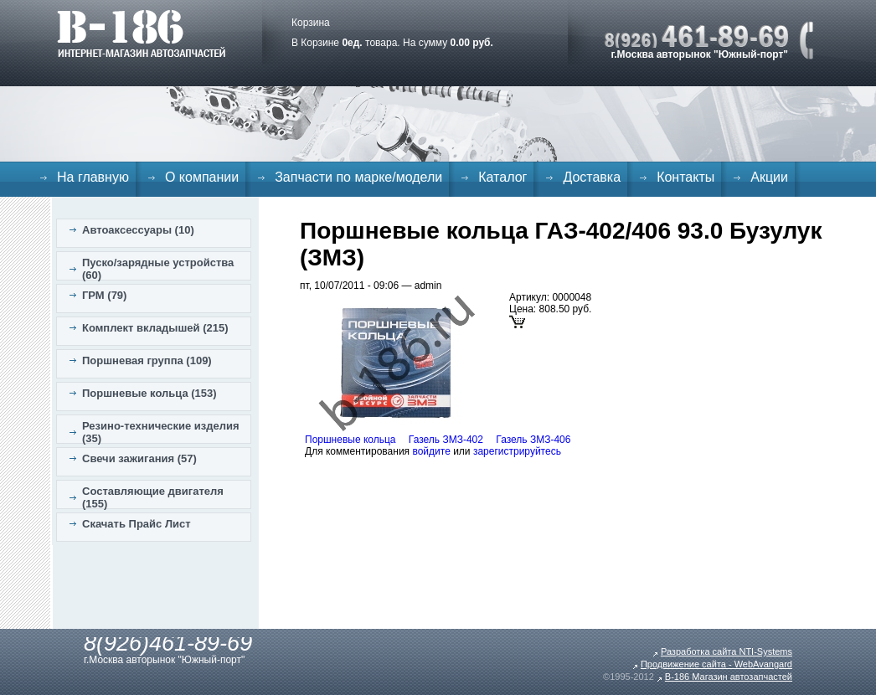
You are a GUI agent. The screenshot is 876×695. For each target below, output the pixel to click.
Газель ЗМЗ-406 (533, 439)
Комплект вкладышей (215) (155, 328)
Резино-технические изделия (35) (161, 432)
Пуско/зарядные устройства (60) (158, 268)
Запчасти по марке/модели (358, 177)
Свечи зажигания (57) (139, 458)
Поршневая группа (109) (147, 360)
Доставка (592, 177)
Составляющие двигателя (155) (153, 497)
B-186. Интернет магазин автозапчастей (141, 33)
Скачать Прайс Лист (136, 523)
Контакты (685, 177)
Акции (769, 177)
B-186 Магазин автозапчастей (728, 677)
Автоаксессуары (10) (138, 230)
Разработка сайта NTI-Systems (726, 651)
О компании (202, 177)
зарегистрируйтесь (517, 451)
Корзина (310, 22)
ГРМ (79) (104, 295)
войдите (431, 451)
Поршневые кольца (350, 439)
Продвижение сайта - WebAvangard (716, 664)
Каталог (502, 177)
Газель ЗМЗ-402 (446, 439)
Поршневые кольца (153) (149, 393)
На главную (93, 177)
